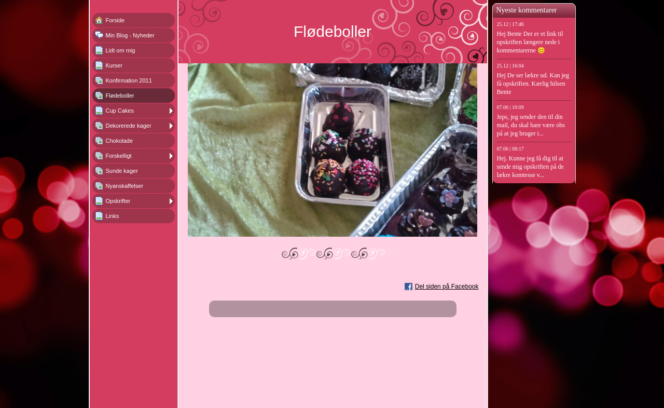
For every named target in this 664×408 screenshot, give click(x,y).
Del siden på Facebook (447, 286)
